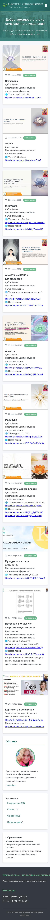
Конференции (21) (16, 803)
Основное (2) (13, 816)
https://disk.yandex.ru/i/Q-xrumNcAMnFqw (24, 726)
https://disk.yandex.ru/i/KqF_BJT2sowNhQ (24, 654)
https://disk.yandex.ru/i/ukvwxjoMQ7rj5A (23, 368)
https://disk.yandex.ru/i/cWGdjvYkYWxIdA (24, 229)
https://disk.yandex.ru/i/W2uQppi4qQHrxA (24, 374)
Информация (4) (15, 822)
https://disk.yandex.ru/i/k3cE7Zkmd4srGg (24, 648)
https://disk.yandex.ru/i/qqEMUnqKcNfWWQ (25, 222)
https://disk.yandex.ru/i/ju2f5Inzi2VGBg (22, 299)
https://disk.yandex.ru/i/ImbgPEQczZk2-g (23, 437)
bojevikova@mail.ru (18, 897)
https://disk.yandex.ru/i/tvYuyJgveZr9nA (23, 160)
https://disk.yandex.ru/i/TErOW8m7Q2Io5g (24, 443)
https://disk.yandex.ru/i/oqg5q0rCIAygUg (23, 516)
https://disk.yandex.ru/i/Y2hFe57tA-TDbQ (24, 305)
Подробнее (11, 785)
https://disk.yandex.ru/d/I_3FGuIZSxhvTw (24, 720)
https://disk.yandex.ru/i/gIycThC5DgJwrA (23, 506)
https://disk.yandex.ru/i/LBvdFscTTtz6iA (23, 98)
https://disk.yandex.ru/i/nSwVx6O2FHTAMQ (25, 578)
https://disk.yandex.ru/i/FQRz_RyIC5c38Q (24, 512)
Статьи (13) (12, 809)
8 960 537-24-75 (19, 901)
